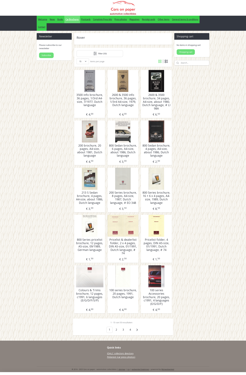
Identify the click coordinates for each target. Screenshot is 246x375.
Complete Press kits (102, 19)
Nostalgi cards (148, 19)
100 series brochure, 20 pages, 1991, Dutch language (123, 294)
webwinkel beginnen (140, 369)
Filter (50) (100, 53)
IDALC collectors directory (120, 353)
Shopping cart (185, 52)
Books (60, 19)
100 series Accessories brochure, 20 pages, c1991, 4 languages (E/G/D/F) (156, 297)
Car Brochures (72, 19)
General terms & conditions (185, 19)
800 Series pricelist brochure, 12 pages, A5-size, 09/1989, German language (89, 245)
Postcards (86, 19)
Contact (41, 26)
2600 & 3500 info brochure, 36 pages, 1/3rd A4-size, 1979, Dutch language (123, 100)
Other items (163, 19)
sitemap (121, 369)
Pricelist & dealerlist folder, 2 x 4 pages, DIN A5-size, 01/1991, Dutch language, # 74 (123, 246)
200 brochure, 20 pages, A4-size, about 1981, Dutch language (89, 150)
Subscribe (46, 55)
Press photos (121, 19)
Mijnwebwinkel (167, 369)
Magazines (134, 19)
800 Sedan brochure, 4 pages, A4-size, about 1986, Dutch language (156, 150)
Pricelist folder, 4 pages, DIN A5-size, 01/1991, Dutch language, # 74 (156, 245)
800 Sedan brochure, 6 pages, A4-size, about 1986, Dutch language (123, 150)
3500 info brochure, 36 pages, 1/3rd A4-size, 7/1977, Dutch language (89, 100)
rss (128, 369)
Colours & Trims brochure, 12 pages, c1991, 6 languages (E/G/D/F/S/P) (89, 295)
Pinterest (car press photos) (121, 357)
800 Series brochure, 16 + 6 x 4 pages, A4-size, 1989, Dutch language (156, 197)
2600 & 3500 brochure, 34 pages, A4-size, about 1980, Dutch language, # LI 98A (156, 101)
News (52, 19)
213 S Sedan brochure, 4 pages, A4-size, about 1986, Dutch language (89, 197)
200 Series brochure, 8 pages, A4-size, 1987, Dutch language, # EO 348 (123, 197)
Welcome (42, 19)
